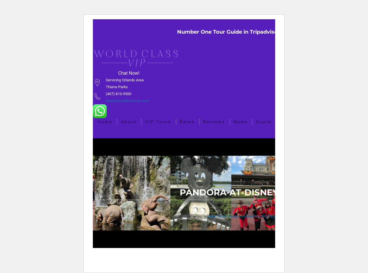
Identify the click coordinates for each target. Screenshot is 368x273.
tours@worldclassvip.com (127, 101)
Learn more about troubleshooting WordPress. (248, 216)
